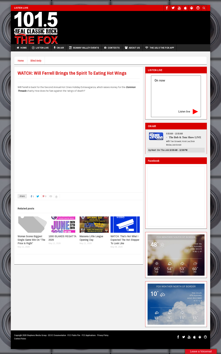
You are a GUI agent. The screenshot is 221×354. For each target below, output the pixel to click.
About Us (132, 47)
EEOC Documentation (57, 335)
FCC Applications (89, 335)
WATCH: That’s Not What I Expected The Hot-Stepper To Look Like (125, 239)
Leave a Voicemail (201, 351)
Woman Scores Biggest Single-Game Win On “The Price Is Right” (31, 239)
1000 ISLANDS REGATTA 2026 (62, 238)
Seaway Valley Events (84, 47)
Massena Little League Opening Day (91, 238)
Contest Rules (20, 338)
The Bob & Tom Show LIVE (185, 137)
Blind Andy (36, 60)
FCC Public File (73, 335)
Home (22, 47)
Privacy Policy (102, 335)
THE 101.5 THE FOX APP (159, 47)
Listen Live (40, 47)
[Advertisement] (146, 26)
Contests (112, 47)
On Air (59, 47)
